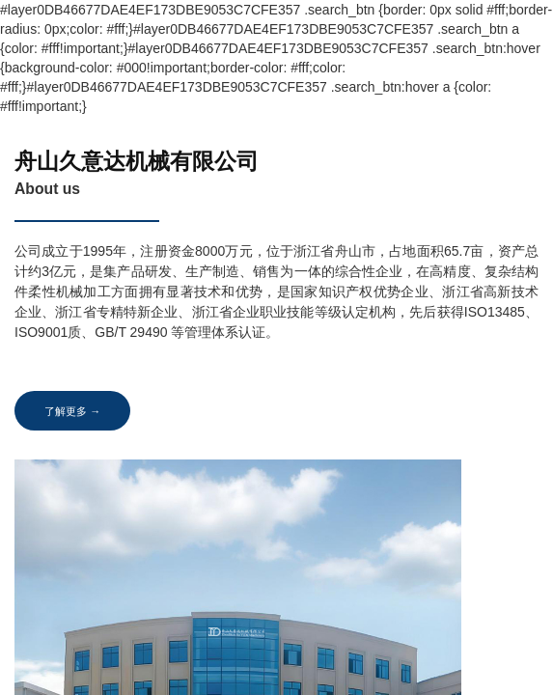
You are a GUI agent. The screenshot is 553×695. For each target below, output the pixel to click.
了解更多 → (77, 410)
